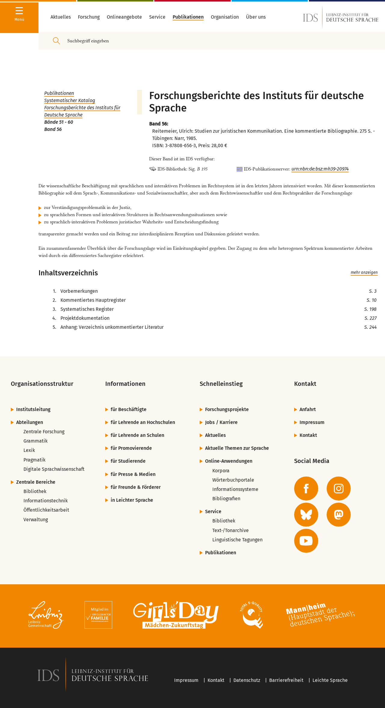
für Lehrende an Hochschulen (143, 422)
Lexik (29, 450)
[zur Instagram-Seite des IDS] (339, 489)
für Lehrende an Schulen (137, 435)
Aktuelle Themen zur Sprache (237, 448)
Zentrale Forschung (43, 431)
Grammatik (35, 441)
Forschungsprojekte (227, 409)
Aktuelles (215, 435)
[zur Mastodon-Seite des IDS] (339, 515)
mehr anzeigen (364, 272)
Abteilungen (29, 422)
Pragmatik (34, 460)
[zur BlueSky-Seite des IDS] (306, 515)
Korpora (220, 471)
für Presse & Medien (133, 474)
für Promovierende (131, 448)
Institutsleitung (33, 409)
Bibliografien (226, 498)
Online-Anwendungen (228, 461)
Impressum (312, 422)
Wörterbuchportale (233, 480)
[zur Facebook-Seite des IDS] (306, 489)
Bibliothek (34, 491)
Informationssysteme (235, 489)
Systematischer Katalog (69, 100)
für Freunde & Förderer (136, 487)
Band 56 (53, 129)
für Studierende (128, 461)
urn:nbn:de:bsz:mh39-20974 (320, 169)
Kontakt (308, 435)
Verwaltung (35, 519)
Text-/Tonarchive (230, 530)
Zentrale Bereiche (35, 482)
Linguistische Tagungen (237, 540)
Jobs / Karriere (221, 422)
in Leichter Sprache (132, 500)
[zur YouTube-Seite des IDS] (306, 541)
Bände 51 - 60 (58, 122)
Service (213, 511)
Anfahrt (308, 409)
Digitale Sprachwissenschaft (54, 469)
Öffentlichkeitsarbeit (46, 510)
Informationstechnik (45, 501)
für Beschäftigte (128, 409)
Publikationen (59, 93)
